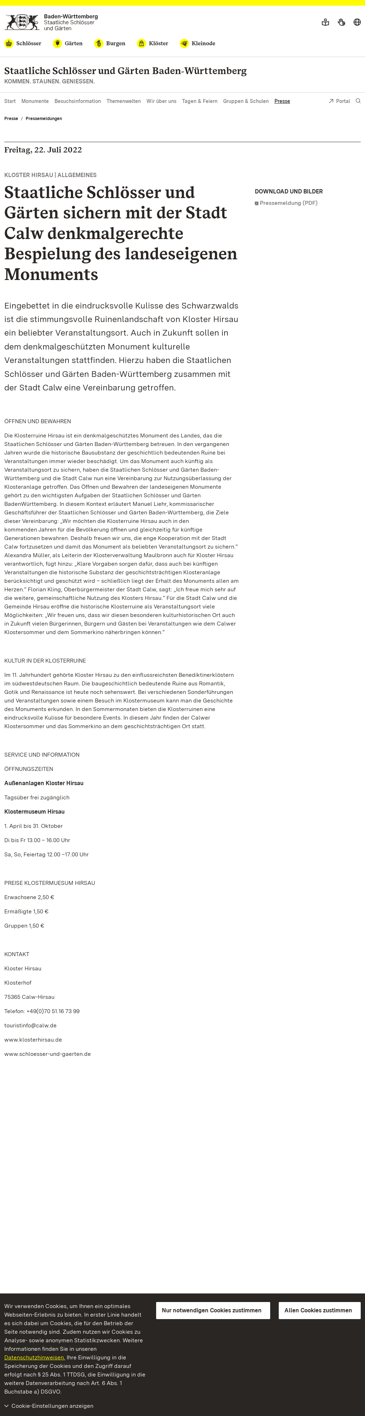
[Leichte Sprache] (325, 22)
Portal (339, 101)
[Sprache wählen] (357, 22)
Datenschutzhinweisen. (34, 1357)
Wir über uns (161, 101)
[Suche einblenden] (358, 101)
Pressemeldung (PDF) (289, 202)
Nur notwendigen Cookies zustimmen (212, 1310)
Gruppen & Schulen (246, 101)
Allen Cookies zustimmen (318, 1310)
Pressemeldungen (44, 118)
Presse (282, 101)
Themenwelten (124, 101)
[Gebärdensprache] (341, 22)
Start (10, 101)
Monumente (35, 101)
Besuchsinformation (78, 101)
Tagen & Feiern (199, 101)
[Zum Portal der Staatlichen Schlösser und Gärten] (51, 22)
